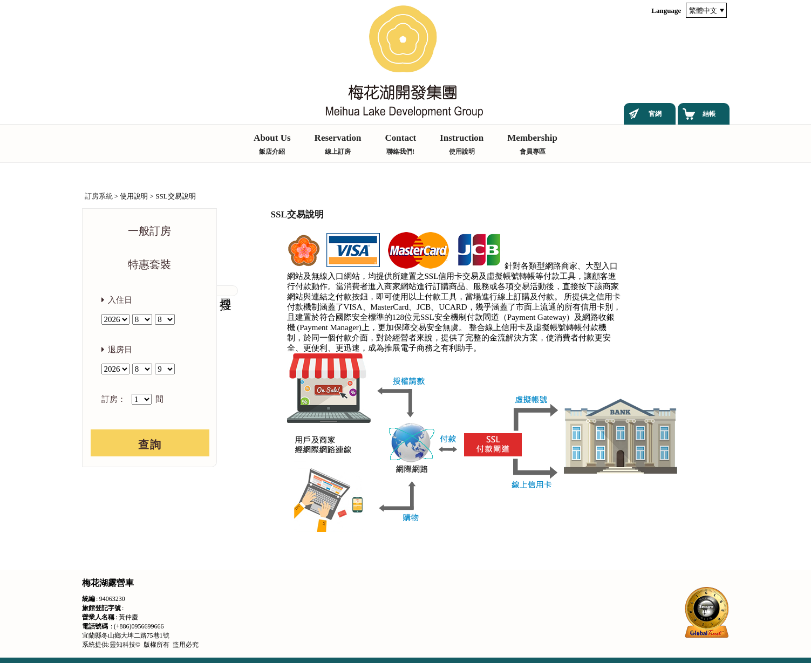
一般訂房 (149, 231)
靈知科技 (122, 644)
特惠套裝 (149, 264)
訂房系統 (99, 196)
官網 (655, 114)
